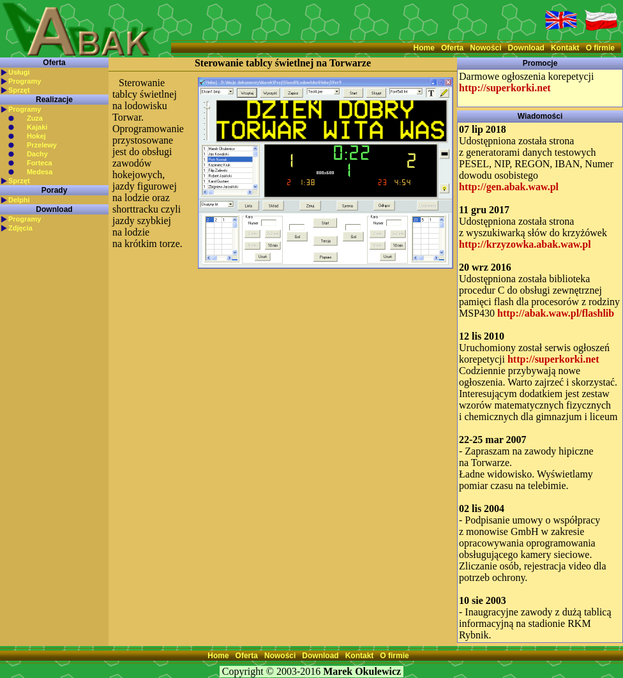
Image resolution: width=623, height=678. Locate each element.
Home (424, 47)
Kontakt (565, 47)
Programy (24, 81)
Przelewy (42, 145)
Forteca (39, 163)
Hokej (36, 136)
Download (526, 47)
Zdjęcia (20, 228)
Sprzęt (19, 90)
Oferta (452, 47)
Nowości (485, 47)
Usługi (19, 72)
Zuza (35, 118)
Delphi (19, 200)
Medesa (39, 172)
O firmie (600, 47)
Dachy (37, 154)
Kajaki (37, 127)
